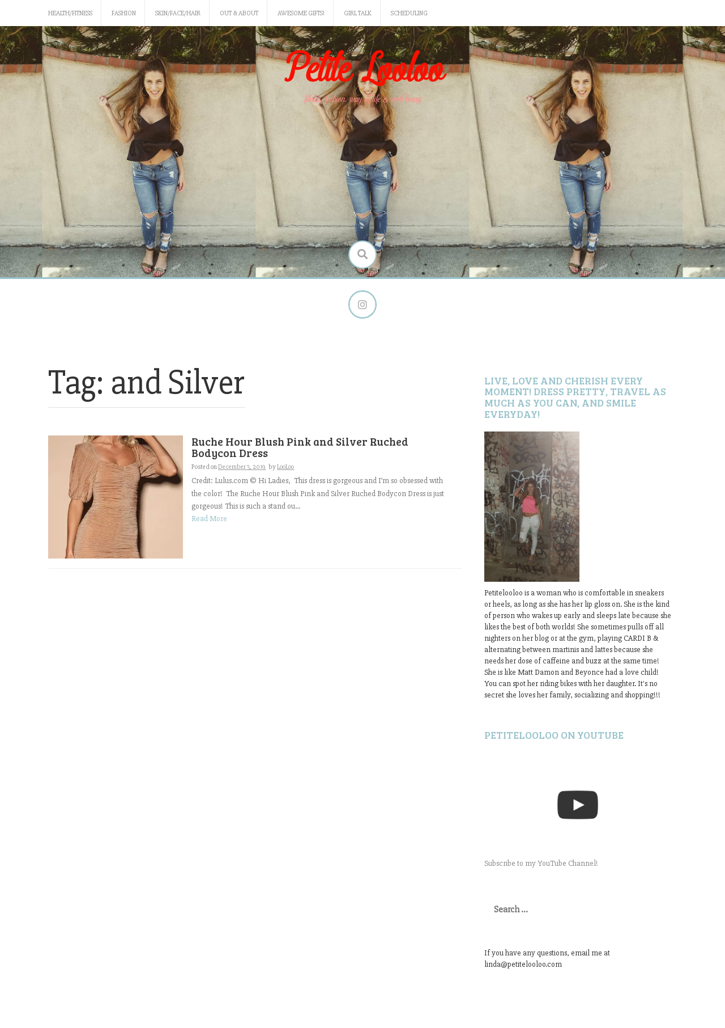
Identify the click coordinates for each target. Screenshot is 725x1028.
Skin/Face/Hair (178, 13)
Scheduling (409, 13)
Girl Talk (358, 13)
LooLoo (285, 467)
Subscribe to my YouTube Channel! (541, 863)
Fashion (124, 13)
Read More (209, 518)
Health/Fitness (70, 13)
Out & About (239, 13)
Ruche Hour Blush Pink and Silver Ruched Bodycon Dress (299, 447)
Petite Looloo (362, 70)
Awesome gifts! (301, 13)
